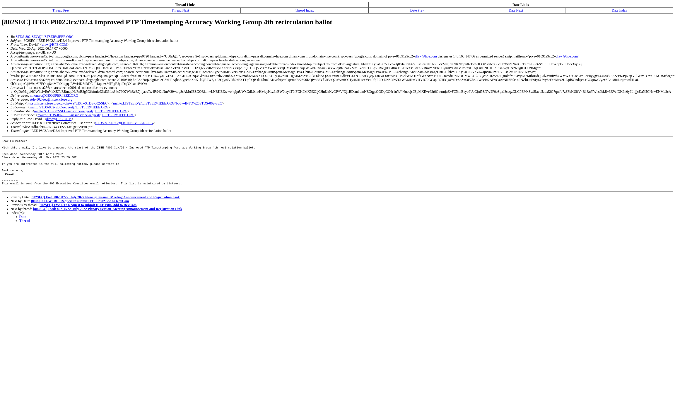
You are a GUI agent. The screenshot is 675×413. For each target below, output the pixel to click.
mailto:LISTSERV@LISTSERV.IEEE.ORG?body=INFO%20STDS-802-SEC (167, 103)
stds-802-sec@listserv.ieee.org (51, 99)
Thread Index (304, 10)
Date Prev (417, 10)
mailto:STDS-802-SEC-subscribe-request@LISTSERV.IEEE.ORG (80, 111)
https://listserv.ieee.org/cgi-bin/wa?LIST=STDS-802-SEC (67, 103)
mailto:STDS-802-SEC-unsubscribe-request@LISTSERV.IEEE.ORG (86, 115)
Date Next (516, 10)
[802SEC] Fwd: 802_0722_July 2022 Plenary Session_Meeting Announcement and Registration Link (105, 207)
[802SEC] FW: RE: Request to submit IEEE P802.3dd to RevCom (80, 211)
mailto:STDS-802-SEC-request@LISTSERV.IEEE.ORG (68, 107)
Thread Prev (61, 10)
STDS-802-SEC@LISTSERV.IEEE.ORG (45, 37)
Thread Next (180, 10)
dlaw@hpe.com (426, 56)
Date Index (619, 10)
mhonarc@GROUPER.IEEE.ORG (54, 95)
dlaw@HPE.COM (54, 44)
